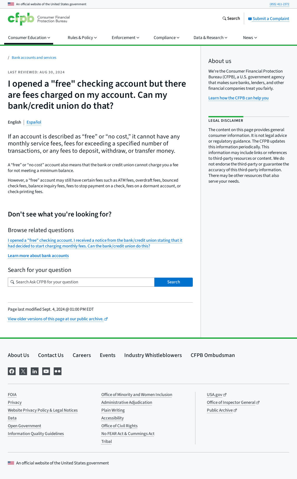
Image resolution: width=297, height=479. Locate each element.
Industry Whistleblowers (153, 355)
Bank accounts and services (34, 57)
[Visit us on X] (23, 371)
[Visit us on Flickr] (57, 371)
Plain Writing (113, 410)
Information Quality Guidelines (36, 434)
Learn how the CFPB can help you (238, 98)
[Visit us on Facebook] (12, 371)
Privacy (15, 402)
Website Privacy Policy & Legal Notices (43, 410)
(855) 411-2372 (279, 4)
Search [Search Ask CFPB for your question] (173, 282)
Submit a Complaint (268, 19)
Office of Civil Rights (119, 426)
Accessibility (112, 418)
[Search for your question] (81, 282)
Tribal (106, 441)
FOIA (12, 395)
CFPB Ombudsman (213, 355)
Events (107, 355)
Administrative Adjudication (126, 402)
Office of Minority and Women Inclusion (136, 395)
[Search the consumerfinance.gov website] (231, 19)
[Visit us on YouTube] (46, 371)
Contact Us (51, 355)
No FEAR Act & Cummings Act (127, 434)
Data (12, 418)
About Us (18, 355)
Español (34, 122)
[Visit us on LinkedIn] (35, 371)
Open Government (24, 426)
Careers (82, 355)
